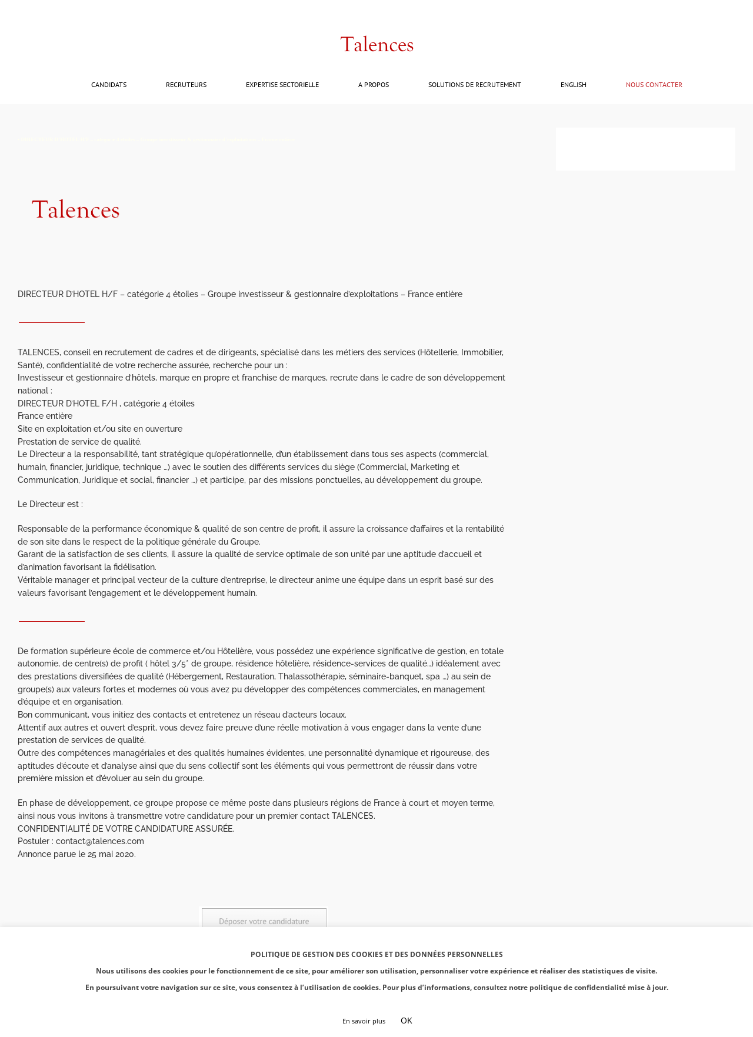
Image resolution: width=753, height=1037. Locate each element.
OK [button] (406, 1020)
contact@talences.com (62, 12)
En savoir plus (363, 1020)
